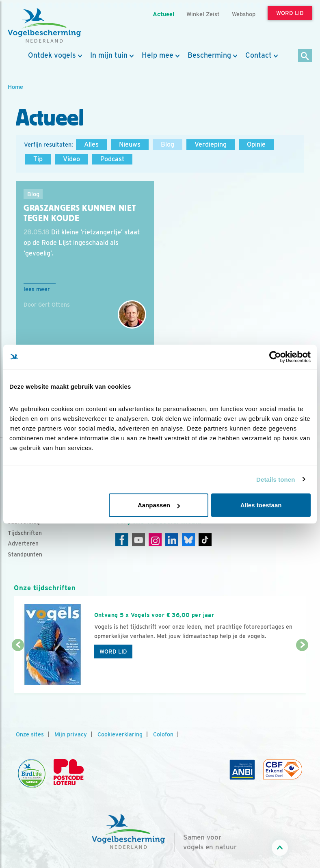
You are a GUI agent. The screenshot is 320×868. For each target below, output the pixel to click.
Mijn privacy (70, 734)
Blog (167, 144)
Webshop (243, 14)
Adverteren (23, 543)
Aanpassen (159, 505)
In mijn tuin (109, 55)
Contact (258, 55)
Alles (91, 144)
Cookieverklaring (120, 734)
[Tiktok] (205, 539)
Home (15, 86)
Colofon (163, 734)
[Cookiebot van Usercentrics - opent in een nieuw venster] (275, 357)
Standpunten (25, 554)
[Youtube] (138, 539)
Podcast (112, 159)
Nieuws (130, 144)
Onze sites (30, 734)
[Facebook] (121, 539)
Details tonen (275, 479)
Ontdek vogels (52, 55)
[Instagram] (155, 539)
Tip (38, 159)
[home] (44, 25)
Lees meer (37, 289)
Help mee (157, 55)
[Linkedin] (171, 539)
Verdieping (211, 144)
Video (71, 159)
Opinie (256, 144)
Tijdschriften (25, 533)
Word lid (113, 651)
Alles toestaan (261, 505)
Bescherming (209, 55)
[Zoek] (305, 56)
